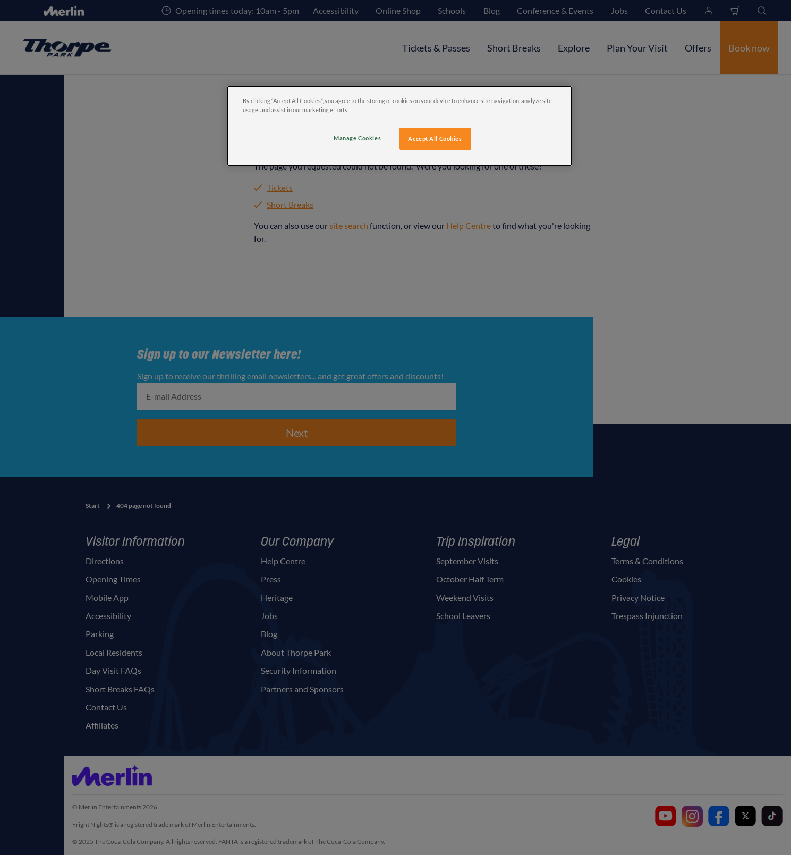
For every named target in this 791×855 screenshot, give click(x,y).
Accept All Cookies (435, 138)
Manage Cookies (357, 137)
